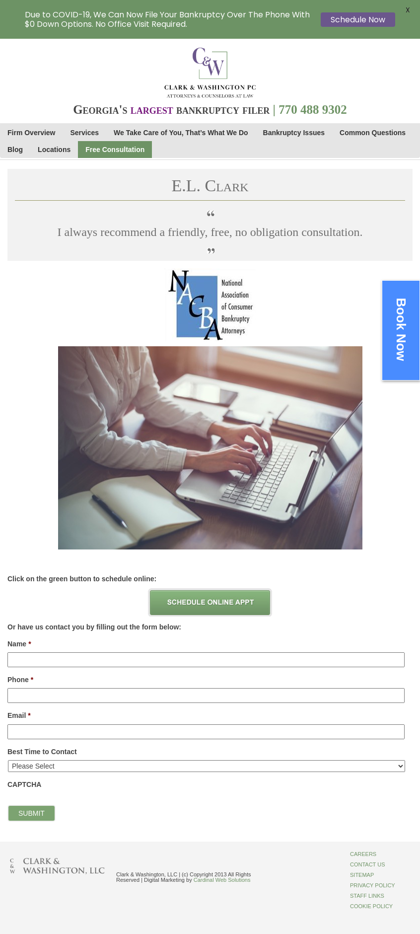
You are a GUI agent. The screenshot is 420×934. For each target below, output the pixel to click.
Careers (363, 854)
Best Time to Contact (42, 752)
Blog (15, 150)
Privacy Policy (372, 885)
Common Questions (373, 133)
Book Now (401, 329)
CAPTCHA (24, 784)
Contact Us (367, 864)
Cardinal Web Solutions (222, 880)
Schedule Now (358, 19)
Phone (20, 680)
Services (84, 133)
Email (19, 715)
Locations (54, 150)
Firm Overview (31, 133)
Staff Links (367, 896)
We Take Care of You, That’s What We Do (181, 133)
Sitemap (362, 875)
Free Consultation (114, 150)
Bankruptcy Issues (294, 133)
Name (19, 644)
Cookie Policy (371, 906)
